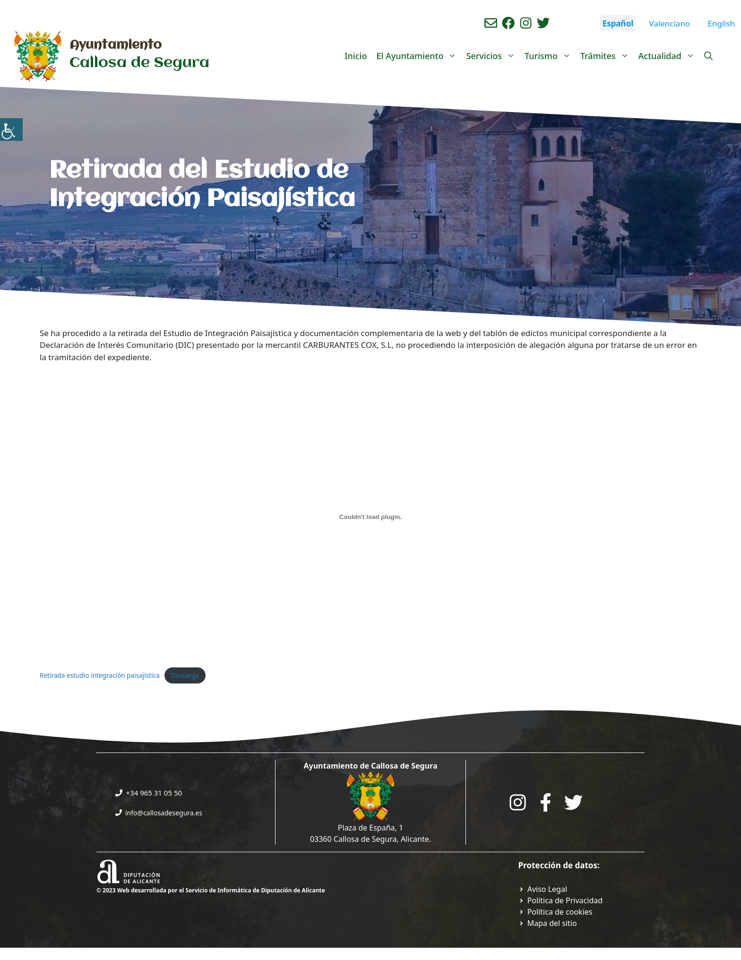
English (721, 23)
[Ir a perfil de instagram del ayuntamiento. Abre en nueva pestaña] (525, 23)
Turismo (550, 56)
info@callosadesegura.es (163, 812)
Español (618, 23)
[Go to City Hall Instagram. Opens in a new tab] (517, 802)
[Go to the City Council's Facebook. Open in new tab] (545, 802)
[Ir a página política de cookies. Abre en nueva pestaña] (555, 911)
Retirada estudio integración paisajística (100, 675)
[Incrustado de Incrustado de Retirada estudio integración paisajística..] (370, 517)
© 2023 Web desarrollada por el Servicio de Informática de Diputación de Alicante (210, 890)
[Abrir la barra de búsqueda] (708, 56)
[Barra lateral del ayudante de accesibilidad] (11, 129)
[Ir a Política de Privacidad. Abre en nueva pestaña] (543, 889)
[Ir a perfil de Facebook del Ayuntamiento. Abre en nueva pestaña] (508, 23)
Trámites (607, 56)
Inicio (356, 55)
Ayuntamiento (115, 45)
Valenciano (669, 23)
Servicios (493, 56)
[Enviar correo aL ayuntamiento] (491, 23)
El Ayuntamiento (418, 56)
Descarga (185, 675)
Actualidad (668, 56)
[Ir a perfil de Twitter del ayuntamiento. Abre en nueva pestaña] (543, 23)
